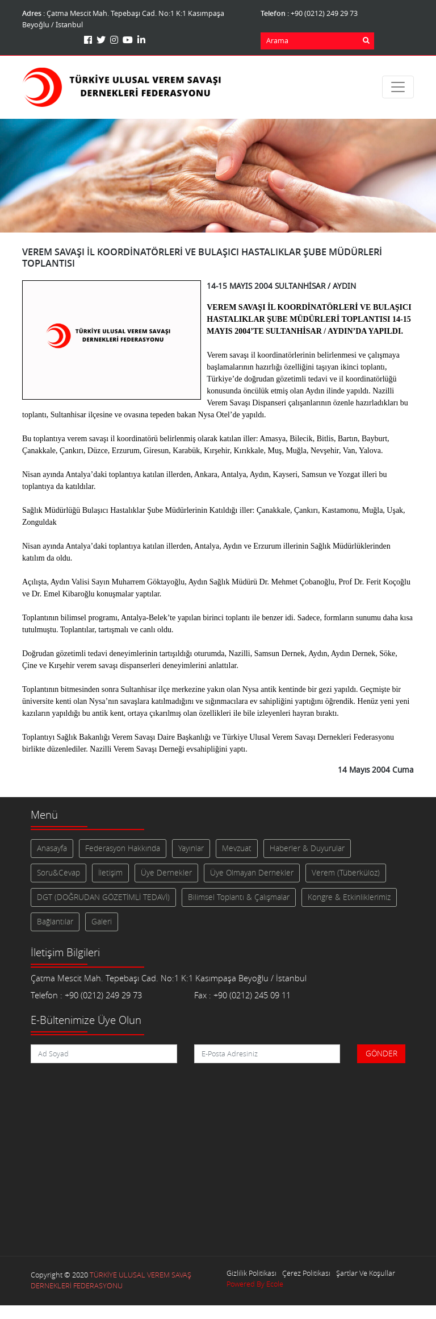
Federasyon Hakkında (122, 848)
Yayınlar (191, 848)
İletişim (110, 873)
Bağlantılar (55, 921)
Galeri (101, 921)
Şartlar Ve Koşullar (365, 1273)
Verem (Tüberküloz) (346, 873)
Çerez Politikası (306, 1273)
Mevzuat (236, 848)
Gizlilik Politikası (251, 1273)
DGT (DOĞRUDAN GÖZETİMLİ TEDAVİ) (103, 897)
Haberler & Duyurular (307, 848)
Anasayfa (52, 848)
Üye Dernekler (166, 873)
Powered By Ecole (255, 1284)
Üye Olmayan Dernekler (252, 873)
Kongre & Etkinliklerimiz (349, 897)
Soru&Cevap (58, 873)
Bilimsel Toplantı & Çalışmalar (239, 897)
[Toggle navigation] (398, 87)
